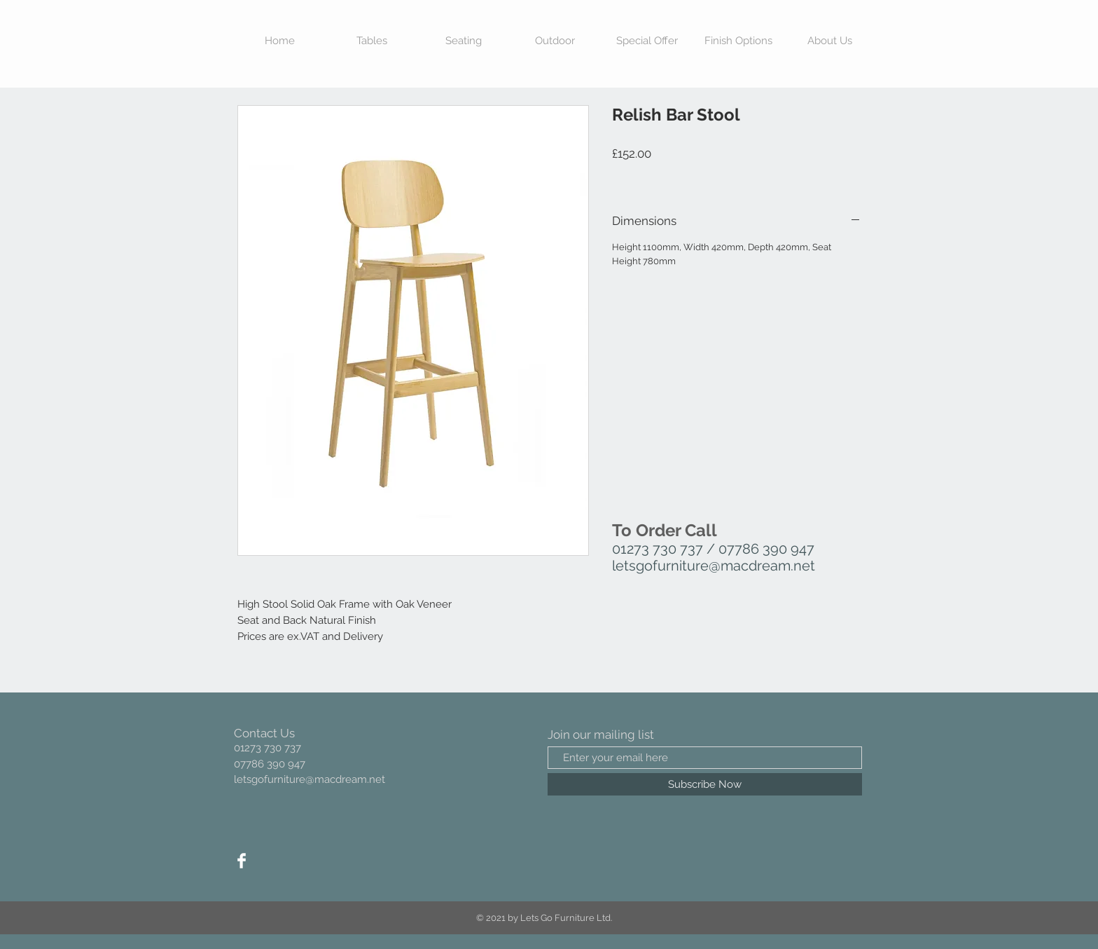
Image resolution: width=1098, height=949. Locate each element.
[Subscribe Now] (705, 784)
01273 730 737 (657, 548)
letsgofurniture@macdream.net (713, 565)
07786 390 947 (766, 548)
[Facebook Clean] (241, 860)
